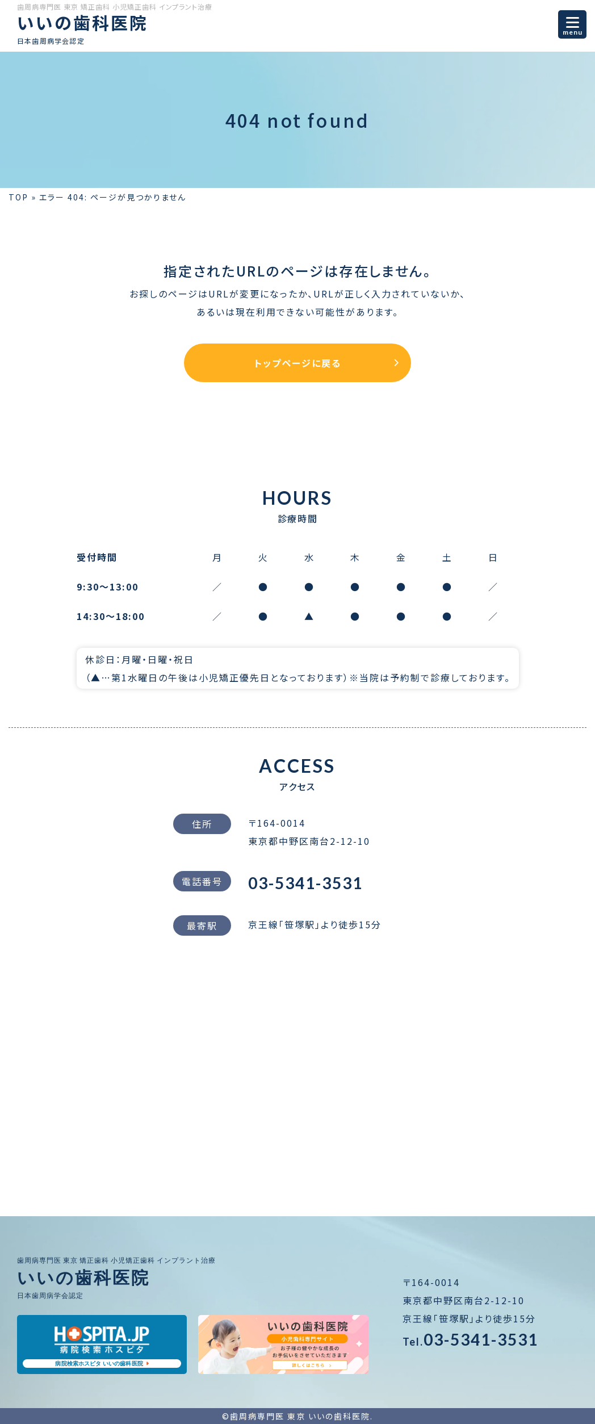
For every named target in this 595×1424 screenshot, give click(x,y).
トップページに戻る (297, 363)
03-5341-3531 (305, 883)
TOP (18, 197)
